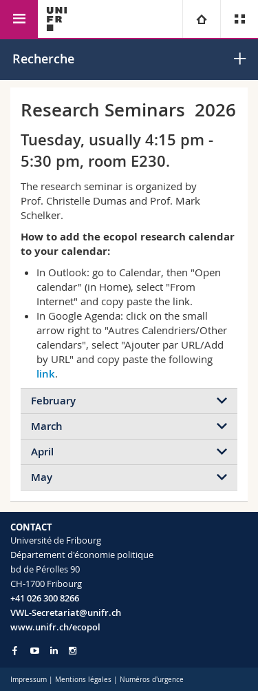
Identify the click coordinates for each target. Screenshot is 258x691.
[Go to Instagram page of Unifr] (72, 650)
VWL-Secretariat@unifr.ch (65, 612)
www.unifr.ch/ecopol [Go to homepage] (55, 627)
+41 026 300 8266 (44, 598)
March (47, 426)
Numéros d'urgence (152, 679)
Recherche (43, 58)
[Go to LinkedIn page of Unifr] (54, 650)
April (42, 451)
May (41, 477)
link (45, 374)
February (53, 400)
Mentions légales (83, 679)
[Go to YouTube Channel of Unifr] (34, 650)
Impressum (28, 679)
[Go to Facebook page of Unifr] (14, 650)
